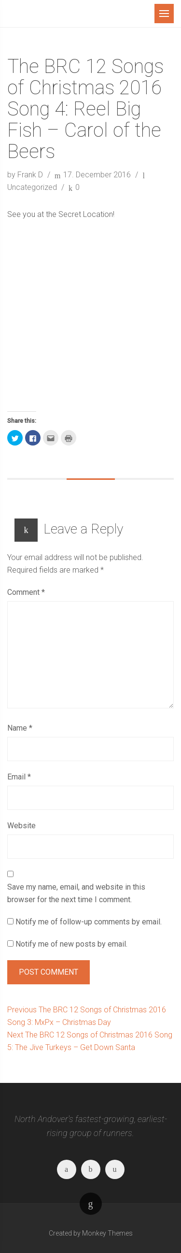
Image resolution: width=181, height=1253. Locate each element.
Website (21, 825)
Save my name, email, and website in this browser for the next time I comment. (76, 893)
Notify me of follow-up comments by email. (88, 921)
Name (19, 728)
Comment (26, 592)
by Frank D (26, 174)
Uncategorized (32, 187)
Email (19, 776)
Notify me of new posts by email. (71, 944)
